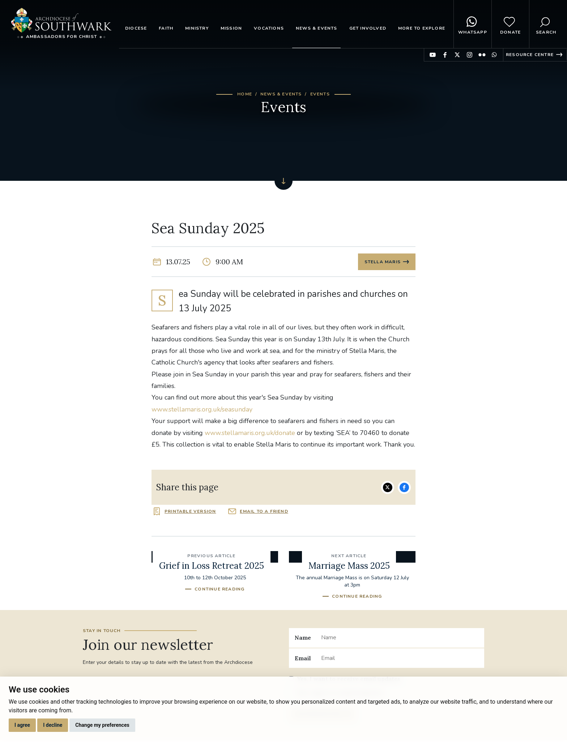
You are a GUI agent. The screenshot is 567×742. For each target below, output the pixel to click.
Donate (510, 24)
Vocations (269, 28)
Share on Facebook (404, 488)
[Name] (399, 638)
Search (546, 24)
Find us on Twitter (457, 54)
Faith (166, 28)
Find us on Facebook (444, 54)
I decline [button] (52, 725)
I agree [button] (22, 725)
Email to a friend (264, 512)
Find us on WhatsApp (494, 54)
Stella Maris (382, 262)
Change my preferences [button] (102, 725)
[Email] (399, 659)
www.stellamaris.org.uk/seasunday (202, 410)
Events (320, 94)
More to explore (421, 28)
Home (244, 94)
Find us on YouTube (432, 54)
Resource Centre (530, 54)
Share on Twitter (387, 488)
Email (303, 658)
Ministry (197, 28)
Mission (231, 28)
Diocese (136, 28)
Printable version (190, 512)
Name (303, 638)
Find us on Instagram (469, 54)
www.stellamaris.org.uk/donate (250, 433)
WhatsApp (472, 24)
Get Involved (367, 28)
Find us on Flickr (481, 54)
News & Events (316, 28)
